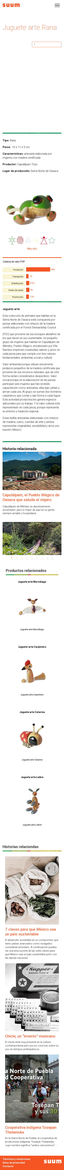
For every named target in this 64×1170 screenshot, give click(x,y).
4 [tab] (27, 557)
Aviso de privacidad (14, 1163)
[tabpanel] (32, 538)
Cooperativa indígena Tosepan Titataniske (30, 1130)
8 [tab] (47, 557)
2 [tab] (16, 557)
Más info (32, 248)
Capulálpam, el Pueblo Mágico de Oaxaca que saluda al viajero (31, 497)
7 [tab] (42, 557)
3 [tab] (22, 557)
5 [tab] (32, 557)
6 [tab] (37, 557)
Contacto (8, 1166)
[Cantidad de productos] (46, 44)
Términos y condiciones (16, 1159)
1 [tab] (11, 557)
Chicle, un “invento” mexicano (30, 1036)
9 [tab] (52, 557)
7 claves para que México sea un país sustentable (30, 932)
